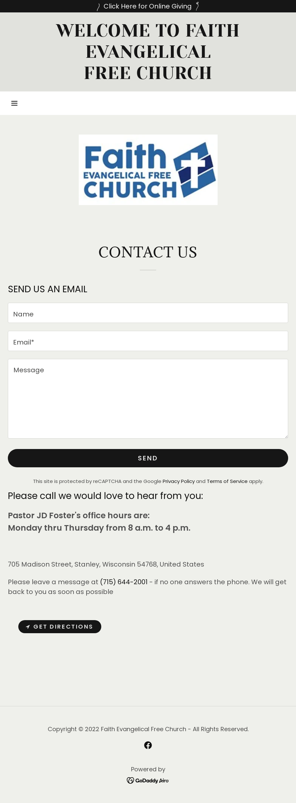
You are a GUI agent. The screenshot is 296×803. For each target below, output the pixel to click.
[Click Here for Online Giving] (148, 6)
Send (148, 458)
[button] (14, 103)
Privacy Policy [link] (179, 481)
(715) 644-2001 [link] (124, 581)
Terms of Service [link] (227, 481)
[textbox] (148, 313)
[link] (148, 76)
